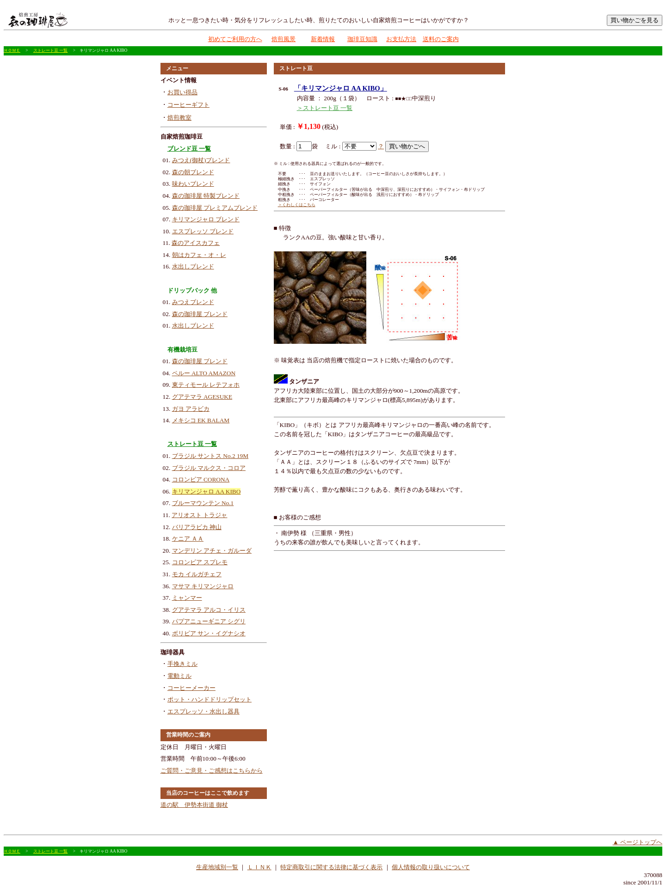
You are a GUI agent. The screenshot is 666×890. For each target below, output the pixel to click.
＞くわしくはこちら (296, 204)
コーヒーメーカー (191, 687)
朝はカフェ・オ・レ (199, 254)
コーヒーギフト (188, 104)
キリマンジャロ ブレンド (206, 219)
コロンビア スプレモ (200, 562)
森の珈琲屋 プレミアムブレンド (215, 207)
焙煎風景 (283, 39)
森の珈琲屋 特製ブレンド (206, 195)
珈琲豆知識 (362, 39)
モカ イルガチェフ (197, 574)
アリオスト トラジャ (199, 515)
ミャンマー (187, 597)
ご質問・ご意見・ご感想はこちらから (211, 770)
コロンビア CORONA (201, 479)
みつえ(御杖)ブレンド (201, 160)
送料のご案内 (441, 39)
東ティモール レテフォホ (206, 384)
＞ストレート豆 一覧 (324, 107)
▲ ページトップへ (637, 842)
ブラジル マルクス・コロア (209, 467)
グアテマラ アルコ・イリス (209, 609)
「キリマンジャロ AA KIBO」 (340, 88)
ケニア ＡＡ (188, 538)
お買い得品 (182, 92)
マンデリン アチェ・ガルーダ (212, 550)
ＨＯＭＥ (12, 50)
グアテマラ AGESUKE (202, 396)
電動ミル (179, 675)
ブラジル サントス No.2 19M (210, 455)
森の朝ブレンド (193, 172)
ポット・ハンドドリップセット (209, 699)
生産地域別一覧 (217, 867)
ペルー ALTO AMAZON (204, 373)
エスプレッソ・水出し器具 (203, 711)
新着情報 (323, 39)
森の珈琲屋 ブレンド (200, 314)
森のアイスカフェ (196, 242)
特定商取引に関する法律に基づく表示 (331, 867)
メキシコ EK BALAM (201, 420)
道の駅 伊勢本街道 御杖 (194, 804)
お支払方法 (401, 39)
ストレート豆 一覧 (50, 50)
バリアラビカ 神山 (197, 527)
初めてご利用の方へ (235, 39)
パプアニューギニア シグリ (209, 621)
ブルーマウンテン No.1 (203, 503)
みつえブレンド (193, 302)
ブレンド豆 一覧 (189, 148)
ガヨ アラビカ (191, 408)
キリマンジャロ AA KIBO (206, 491)
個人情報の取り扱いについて (431, 867)
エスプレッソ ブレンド (203, 231)
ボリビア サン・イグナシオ (209, 633)
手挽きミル (182, 663)
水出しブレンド (193, 266)
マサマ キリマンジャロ (203, 586)
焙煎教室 (179, 117)
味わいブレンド (193, 183)
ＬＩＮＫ (259, 867)
